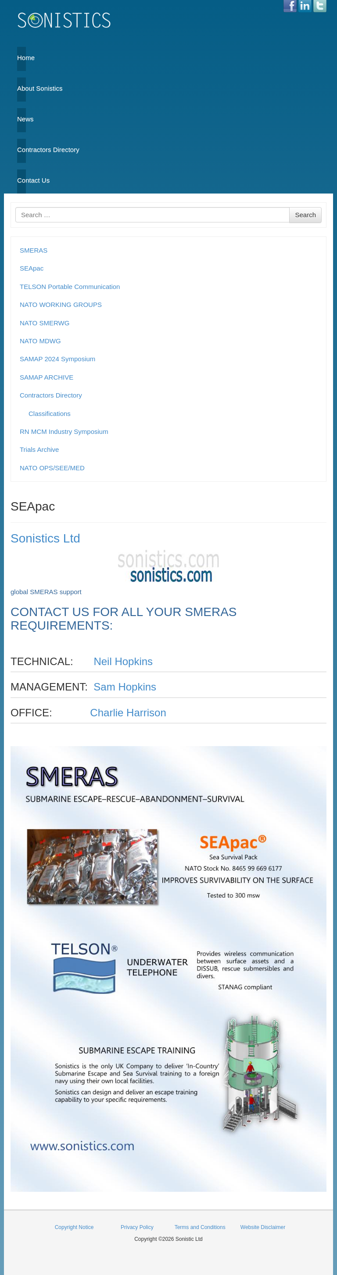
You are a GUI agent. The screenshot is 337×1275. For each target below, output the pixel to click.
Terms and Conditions (200, 1227)
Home (21, 57)
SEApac (31, 268)
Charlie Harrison (128, 713)
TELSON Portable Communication (70, 286)
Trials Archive (39, 449)
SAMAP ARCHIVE (46, 377)
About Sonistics (21, 88)
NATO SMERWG (44, 323)
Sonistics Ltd (45, 538)
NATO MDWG (40, 341)
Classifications (50, 413)
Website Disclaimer (262, 1227)
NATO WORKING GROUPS (61, 304)
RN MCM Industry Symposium (64, 431)
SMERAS (33, 250)
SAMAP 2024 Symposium (57, 359)
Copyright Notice (74, 1227)
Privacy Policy (137, 1227)
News (21, 119)
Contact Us (21, 180)
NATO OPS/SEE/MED (52, 468)
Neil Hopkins (123, 661)
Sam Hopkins (124, 687)
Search (305, 214)
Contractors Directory (21, 149)
